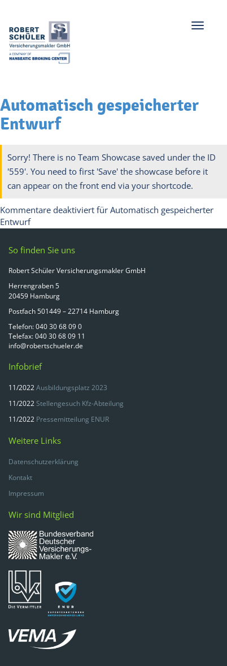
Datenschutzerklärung (43, 461)
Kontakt (20, 477)
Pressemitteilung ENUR (72, 419)
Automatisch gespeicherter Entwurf (99, 115)
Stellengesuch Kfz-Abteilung (80, 403)
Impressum (26, 493)
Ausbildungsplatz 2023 (71, 387)
